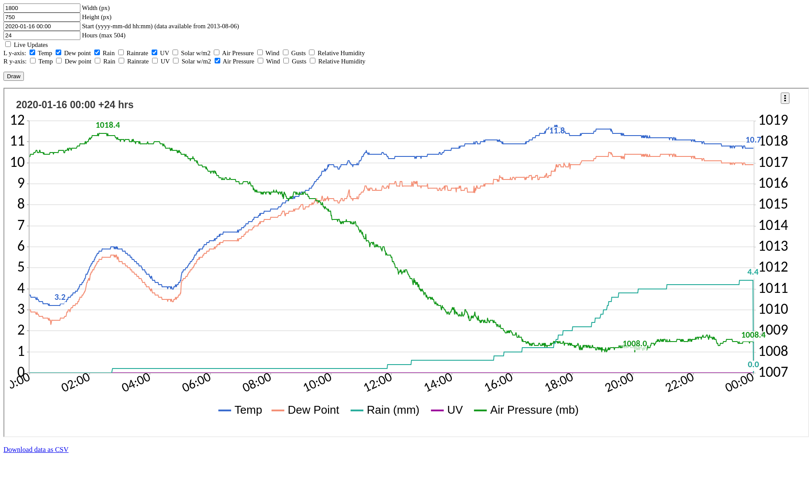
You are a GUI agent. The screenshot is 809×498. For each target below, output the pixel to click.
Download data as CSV (36, 449)
